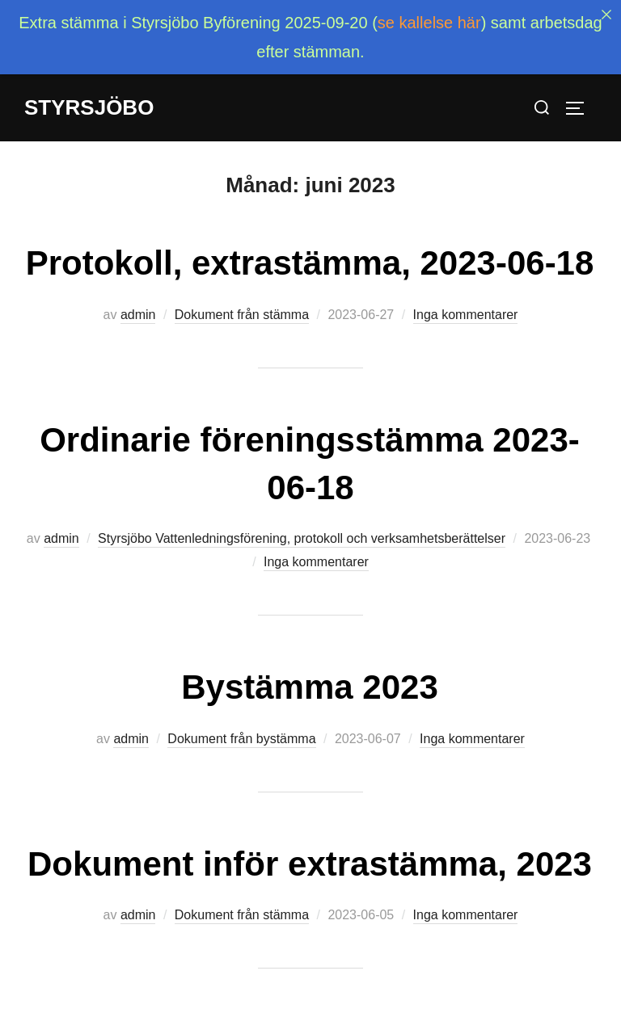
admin (138, 295)
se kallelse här (429, 23)
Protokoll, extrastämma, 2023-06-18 (310, 244)
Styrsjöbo (89, 107)
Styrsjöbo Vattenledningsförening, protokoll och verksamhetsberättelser (301, 520)
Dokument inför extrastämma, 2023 (309, 845)
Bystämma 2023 (309, 668)
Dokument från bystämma (241, 719)
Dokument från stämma (242, 295)
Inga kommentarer (465, 295)
